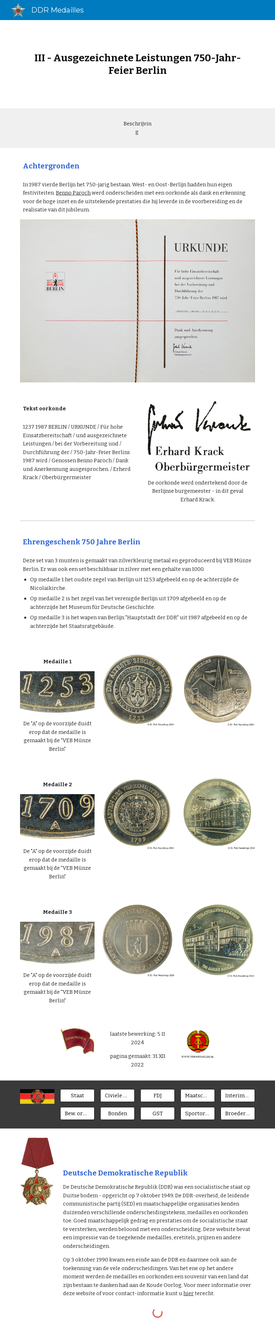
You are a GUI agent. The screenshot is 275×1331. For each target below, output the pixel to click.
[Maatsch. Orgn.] (197, 1095)
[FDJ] (157, 1095)
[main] (137, 64)
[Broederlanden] (237, 1113)
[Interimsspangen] (237, 1095)
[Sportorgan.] (197, 1113)
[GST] (157, 1113)
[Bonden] (117, 1113)
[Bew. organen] (77, 1113)
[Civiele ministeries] (117, 1095)
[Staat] (77, 1095)
